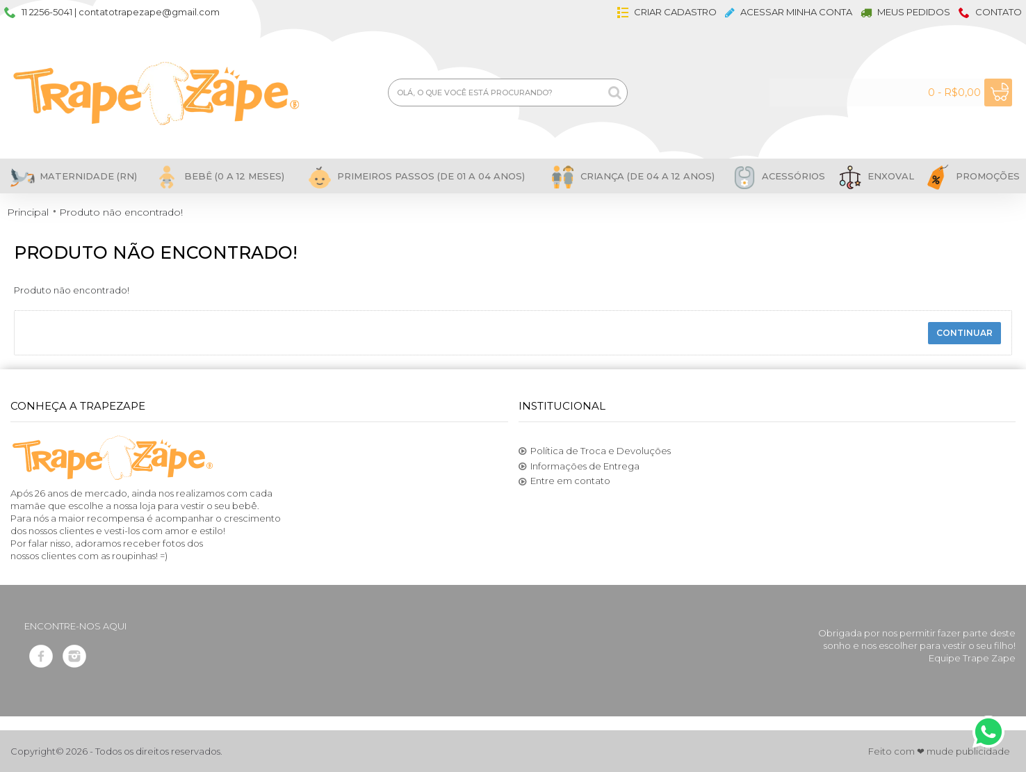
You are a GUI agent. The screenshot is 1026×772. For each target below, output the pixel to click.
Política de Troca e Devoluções (595, 451)
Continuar (964, 333)
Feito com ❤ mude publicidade (939, 751)
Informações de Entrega (579, 466)
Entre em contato (564, 481)
